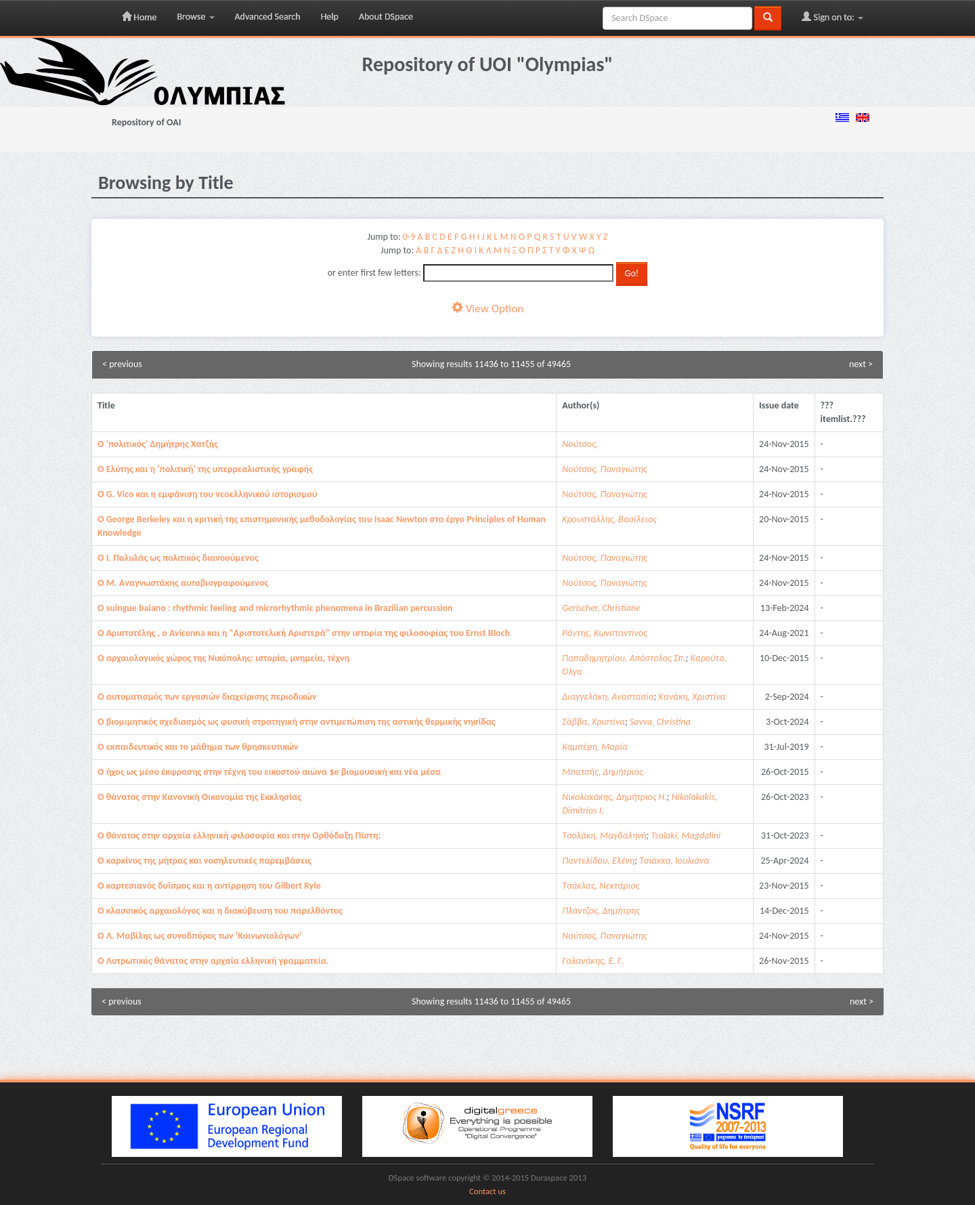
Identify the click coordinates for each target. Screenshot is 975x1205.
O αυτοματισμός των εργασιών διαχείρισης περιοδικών (207, 696)
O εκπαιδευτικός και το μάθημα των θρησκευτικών (198, 747)
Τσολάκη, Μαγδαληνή (604, 835)
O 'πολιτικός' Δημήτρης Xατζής (158, 444)
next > (861, 364)
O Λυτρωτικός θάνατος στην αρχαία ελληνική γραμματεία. (213, 961)
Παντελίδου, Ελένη (598, 860)
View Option (487, 308)
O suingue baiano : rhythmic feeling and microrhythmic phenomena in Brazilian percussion (275, 608)
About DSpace (386, 16)
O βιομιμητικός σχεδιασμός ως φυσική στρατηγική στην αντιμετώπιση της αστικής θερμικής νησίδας (297, 721)
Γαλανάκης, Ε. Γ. (593, 961)
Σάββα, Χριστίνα (593, 721)
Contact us (487, 1191)
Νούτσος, (580, 444)
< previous (122, 364)
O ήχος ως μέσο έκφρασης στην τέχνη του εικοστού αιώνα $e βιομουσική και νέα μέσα (269, 772)
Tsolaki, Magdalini (686, 835)
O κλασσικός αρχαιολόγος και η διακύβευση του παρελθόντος (220, 910)
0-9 (409, 236)
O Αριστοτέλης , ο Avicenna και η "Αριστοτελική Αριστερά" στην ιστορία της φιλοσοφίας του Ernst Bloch (304, 633)
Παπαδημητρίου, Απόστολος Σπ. (623, 658)
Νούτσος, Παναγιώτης (604, 469)
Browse (195, 16)
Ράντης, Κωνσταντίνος (604, 633)
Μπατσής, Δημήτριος (602, 772)
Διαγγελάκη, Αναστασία (607, 696)
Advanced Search (268, 16)
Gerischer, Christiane (601, 608)
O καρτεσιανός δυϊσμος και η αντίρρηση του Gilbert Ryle (209, 885)
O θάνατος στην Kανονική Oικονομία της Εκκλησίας (199, 797)
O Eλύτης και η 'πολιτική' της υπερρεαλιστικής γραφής (205, 469)
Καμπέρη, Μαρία (595, 747)
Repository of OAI (146, 122)
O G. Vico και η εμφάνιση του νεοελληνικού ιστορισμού (207, 494)
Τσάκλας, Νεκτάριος (600, 885)
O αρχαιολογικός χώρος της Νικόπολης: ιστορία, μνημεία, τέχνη (223, 658)
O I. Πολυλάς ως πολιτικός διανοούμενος (178, 558)
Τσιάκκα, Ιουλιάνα (674, 860)
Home (139, 17)
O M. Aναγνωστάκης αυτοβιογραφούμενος (183, 583)
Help (330, 16)
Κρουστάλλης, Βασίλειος (609, 519)
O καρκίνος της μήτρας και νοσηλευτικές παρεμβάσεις (204, 860)
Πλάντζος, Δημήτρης (601, 910)
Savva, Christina (660, 721)
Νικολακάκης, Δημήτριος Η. (614, 797)
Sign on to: (832, 17)
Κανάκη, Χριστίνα (692, 696)
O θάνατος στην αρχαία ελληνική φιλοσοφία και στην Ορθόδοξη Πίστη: (239, 835)
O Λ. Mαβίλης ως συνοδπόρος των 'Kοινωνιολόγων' (199, 936)
